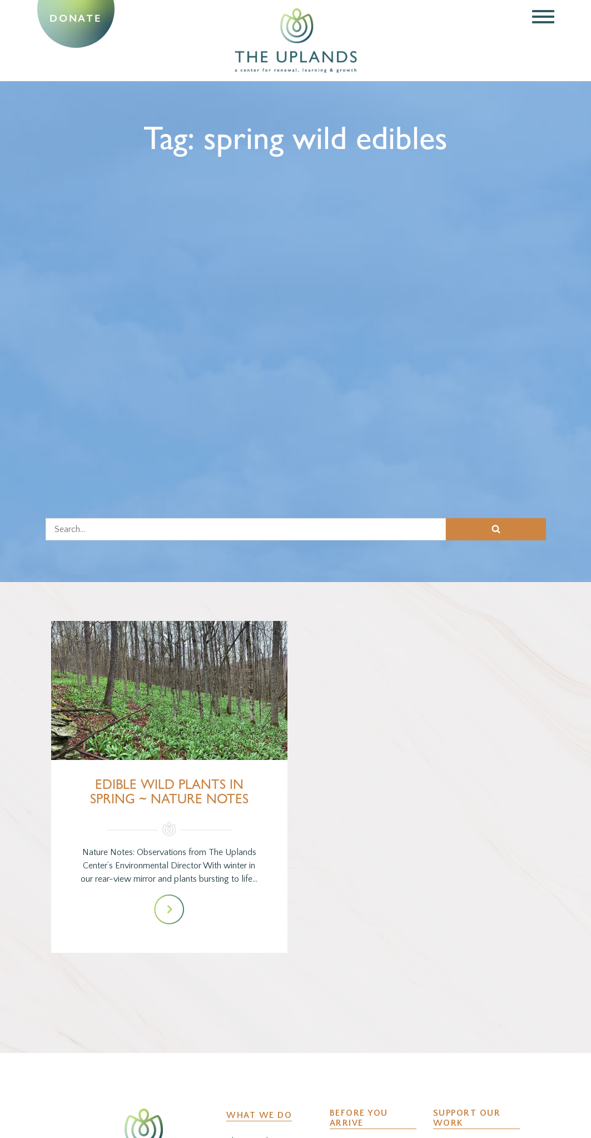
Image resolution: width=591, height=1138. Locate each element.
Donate (75, 18)
